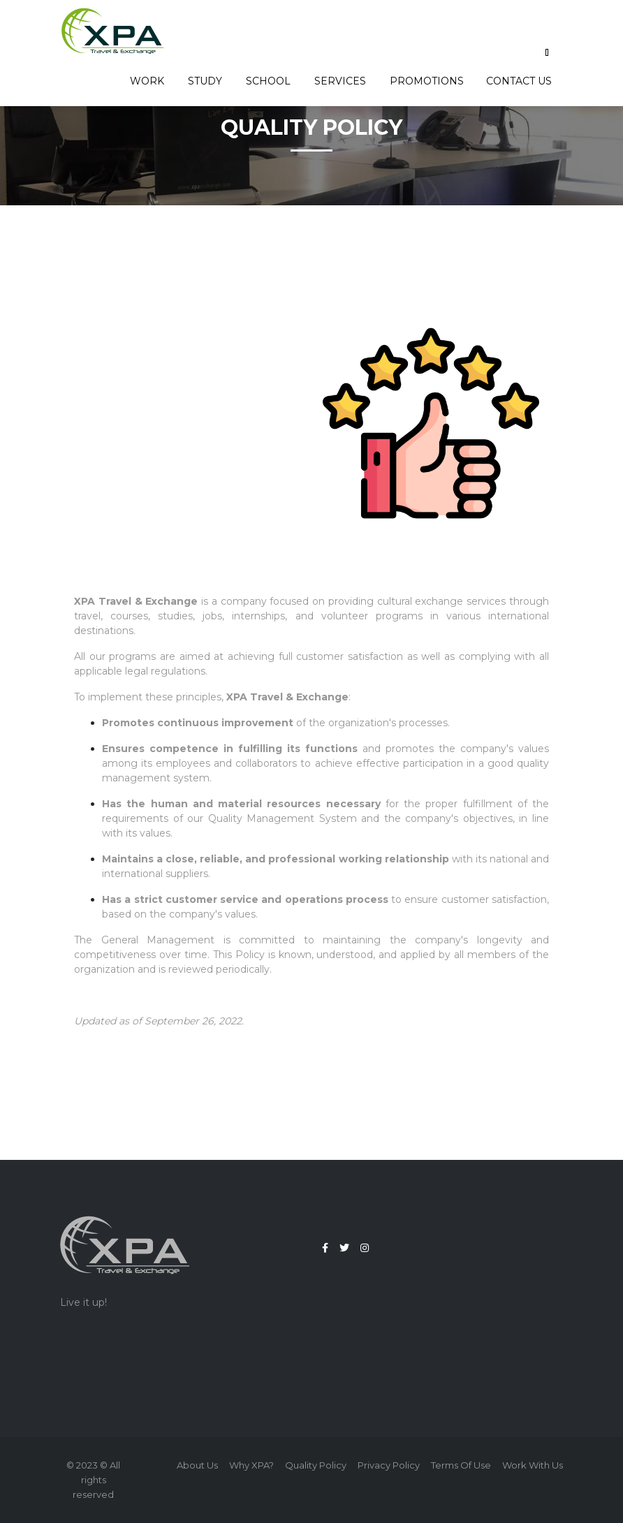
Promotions (427, 81)
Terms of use (461, 1465)
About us (197, 1465)
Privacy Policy (389, 1465)
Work (148, 81)
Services (340, 81)
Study (205, 81)
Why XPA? (251, 1465)
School (269, 81)
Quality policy (315, 1465)
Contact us (519, 81)
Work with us (532, 1465)
